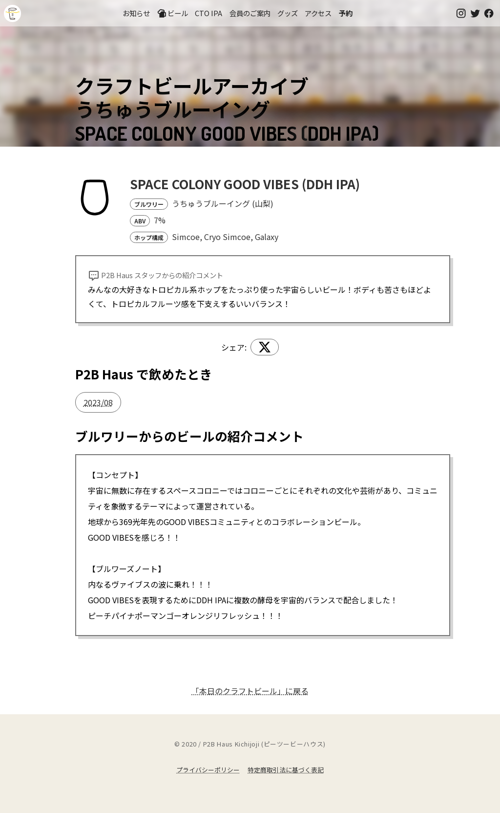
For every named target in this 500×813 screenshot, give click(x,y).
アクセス (318, 13)
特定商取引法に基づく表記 (286, 769)
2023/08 (98, 402)
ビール (172, 13)
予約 (346, 13)
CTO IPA (208, 13)
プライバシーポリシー (208, 769)
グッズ (287, 13)
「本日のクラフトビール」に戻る (250, 691)
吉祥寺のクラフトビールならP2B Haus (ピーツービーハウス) (12, 13)
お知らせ (136, 13)
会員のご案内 (250, 13)
